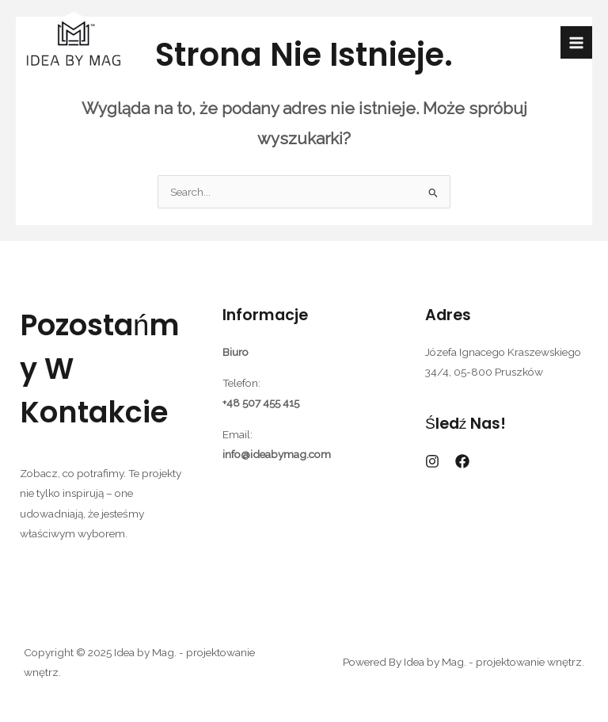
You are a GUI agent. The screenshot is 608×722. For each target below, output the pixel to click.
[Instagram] (432, 461)
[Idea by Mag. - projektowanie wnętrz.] (73, 42)
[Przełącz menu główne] (576, 42)
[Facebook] (462, 461)
